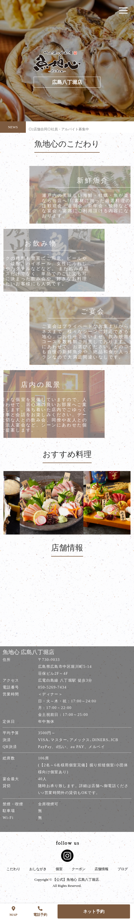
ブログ (122, 869)
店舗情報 (101, 869)
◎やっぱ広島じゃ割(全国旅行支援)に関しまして (66, 121)
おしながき (38, 869)
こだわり (13, 869)
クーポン (79, 869)
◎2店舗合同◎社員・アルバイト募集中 (59, 131)
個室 (59, 869)
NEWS (13, 127)
